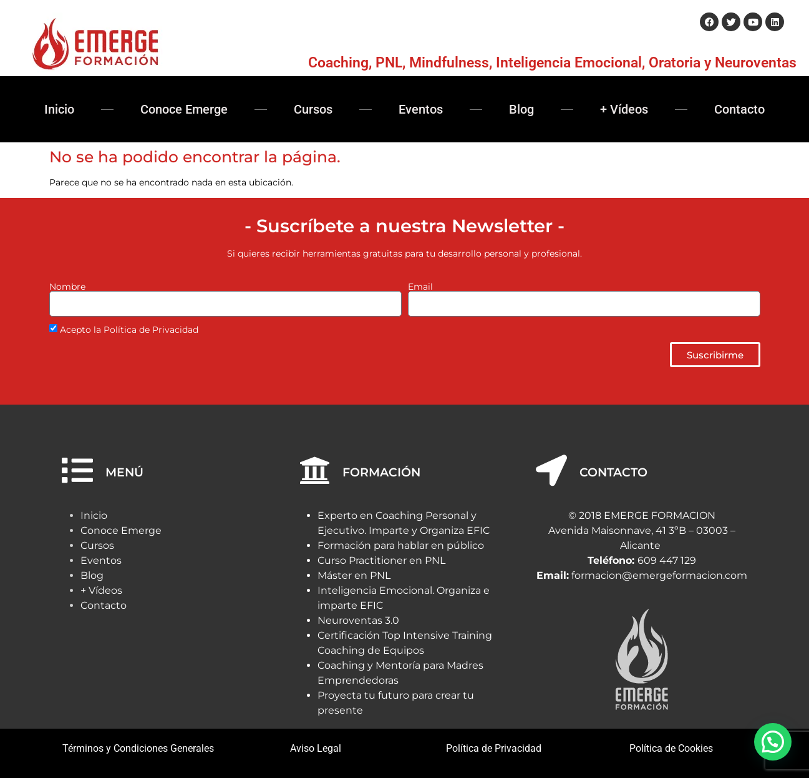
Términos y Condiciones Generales (138, 748)
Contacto (739, 109)
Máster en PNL (353, 575)
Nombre (67, 286)
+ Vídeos (624, 109)
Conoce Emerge (184, 109)
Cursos (313, 109)
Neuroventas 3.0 (358, 620)
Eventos (421, 109)
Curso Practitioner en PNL (381, 560)
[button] (773, 742)
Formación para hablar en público (400, 545)
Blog (521, 109)
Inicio (59, 109)
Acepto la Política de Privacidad (129, 330)
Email (420, 286)
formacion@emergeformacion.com (659, 575)
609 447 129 (666, 560)
